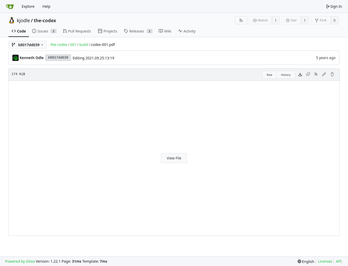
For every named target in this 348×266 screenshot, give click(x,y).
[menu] (306, 261)
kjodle (23, 20)
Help (46, 6)
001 (73, 44)
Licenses (325, 261)
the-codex (45, 20)
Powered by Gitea (20, 261)
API (339, 261)
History (286, 75)
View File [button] (174, 158)
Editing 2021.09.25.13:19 (93, 57)
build (83, 44)
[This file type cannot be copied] (308, 74)
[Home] (10, 6)
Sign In (334, 6)
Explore (28, 6)
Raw (269, 75)
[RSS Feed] (241, 20)
